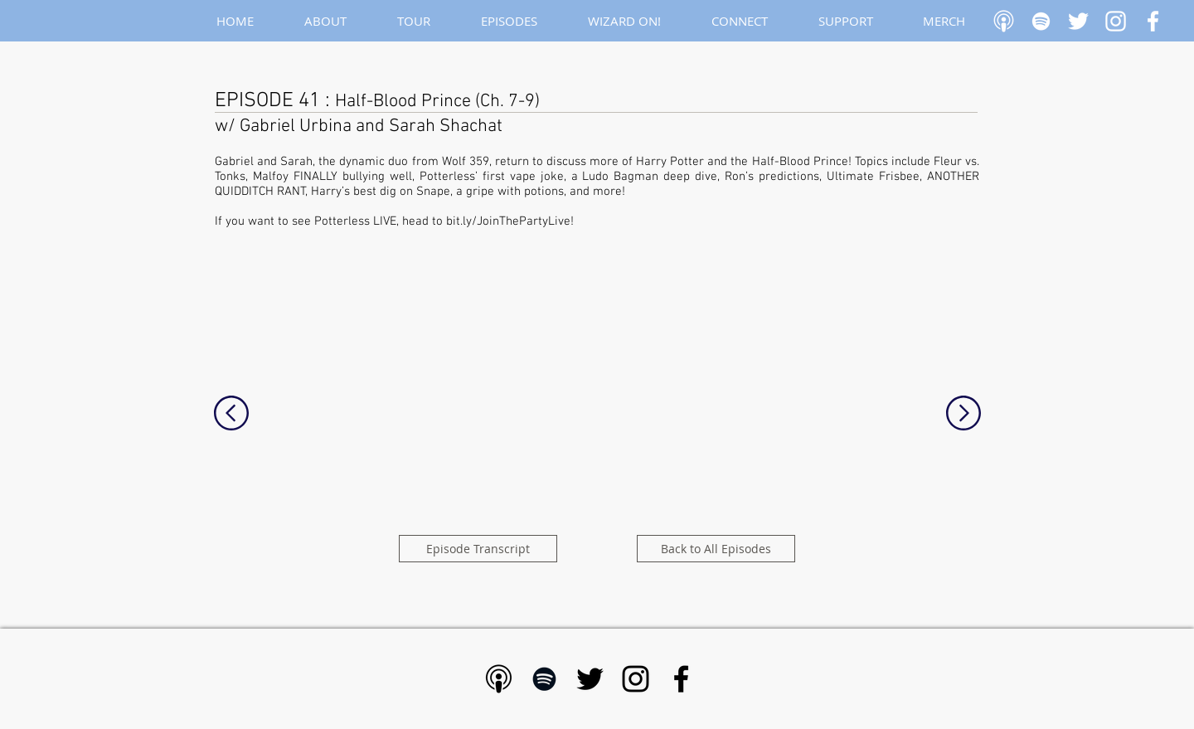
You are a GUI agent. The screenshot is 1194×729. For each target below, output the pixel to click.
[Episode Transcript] (478, 548)
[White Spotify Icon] (1041, 21)
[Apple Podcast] (1003, 21)
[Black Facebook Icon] (681, 679)
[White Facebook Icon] (1153, 21)
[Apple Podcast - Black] (499, 679)
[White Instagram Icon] (1115, 21)
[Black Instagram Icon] (635, 679)
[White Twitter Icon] (1078, 21)
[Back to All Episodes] (716, 548)
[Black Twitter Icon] (590, 679)
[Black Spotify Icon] (544, 679)
